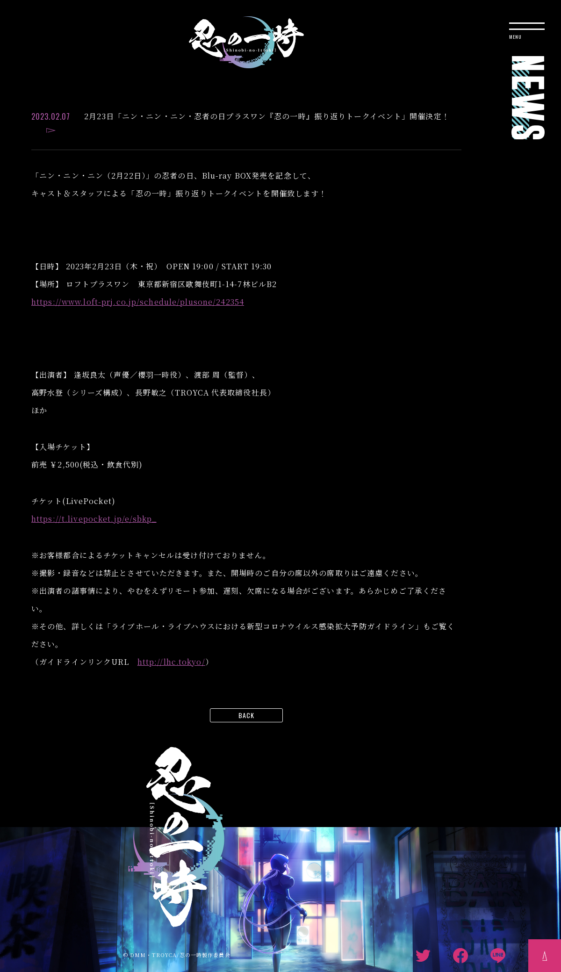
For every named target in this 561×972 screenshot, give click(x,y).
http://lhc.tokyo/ (171, 661)
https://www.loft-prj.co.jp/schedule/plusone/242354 (137, 301)
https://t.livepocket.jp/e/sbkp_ (94, 518)
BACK (246, 715)
